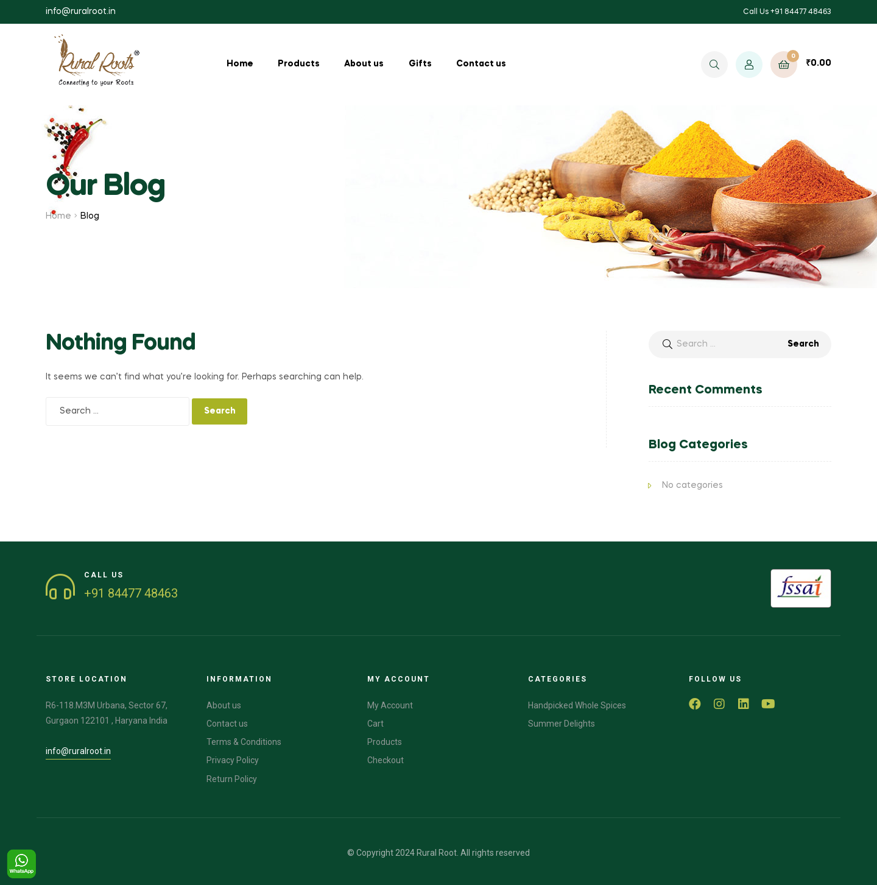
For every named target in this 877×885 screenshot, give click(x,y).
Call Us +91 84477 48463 (787, 12)
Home (240, 64)
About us (364, 64)
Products (299, 64)
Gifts (420, 64)
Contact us (481, 64)
